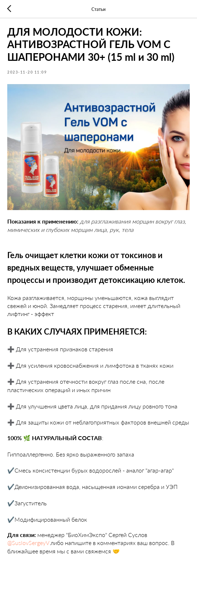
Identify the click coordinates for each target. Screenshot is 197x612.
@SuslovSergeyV (28, 542)
